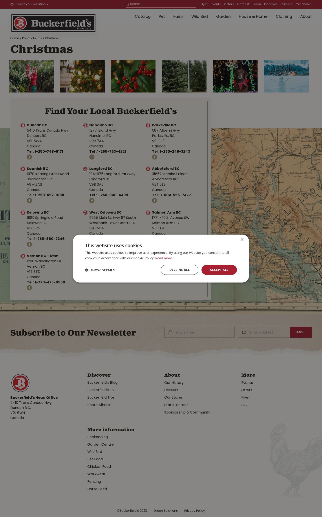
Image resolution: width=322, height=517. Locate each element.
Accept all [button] (219, 270)
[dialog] (161, 258)
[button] (100, 270)
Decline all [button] (179, 270)
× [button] (241, 239)
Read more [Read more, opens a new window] (163, 258)
